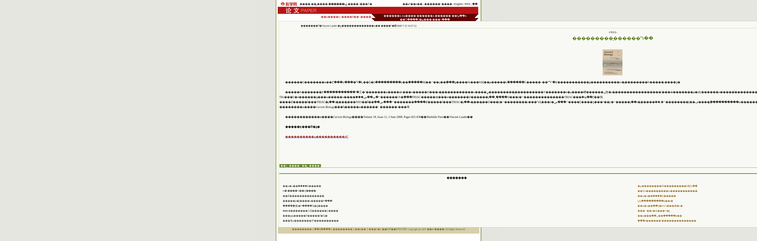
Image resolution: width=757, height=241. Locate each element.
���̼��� (443, 15)
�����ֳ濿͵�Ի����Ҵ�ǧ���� (305, 205)
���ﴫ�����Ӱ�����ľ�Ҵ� (305, 215)
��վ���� (322, 229)
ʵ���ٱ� (365, 4)
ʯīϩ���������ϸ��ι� (655, 200)
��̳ (313, 4)
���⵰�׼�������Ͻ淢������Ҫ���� (310, 210)
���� (305, 4)
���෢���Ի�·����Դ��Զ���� (299, 191)
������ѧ (392, 15)
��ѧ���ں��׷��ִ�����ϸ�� (660, 215)
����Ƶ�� (350, 16)
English (458, 4)
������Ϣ (337, 4)
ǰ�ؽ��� (425, 19)
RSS (467, 4)
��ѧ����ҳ (330, 16)
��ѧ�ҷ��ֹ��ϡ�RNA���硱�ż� (660, 205)
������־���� (438, 4)
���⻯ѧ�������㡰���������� (311, 220)
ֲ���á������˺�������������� (667, 220)
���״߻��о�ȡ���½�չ (654, 210)
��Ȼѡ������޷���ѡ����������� (667, 191)
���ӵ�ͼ (375, 229)
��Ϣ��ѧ (459, 15)
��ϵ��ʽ (360, 229)
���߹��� (441, 19)
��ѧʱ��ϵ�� (412, 4)
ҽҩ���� (409, 15)
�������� (302, 229)
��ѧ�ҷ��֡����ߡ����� (302, 186)
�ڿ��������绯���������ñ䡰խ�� (667, 186)
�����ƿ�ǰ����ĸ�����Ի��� (307, 200)
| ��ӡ (283, 165)
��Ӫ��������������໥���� (303, 196)
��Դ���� (409, 19)
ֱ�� (475, 4)
